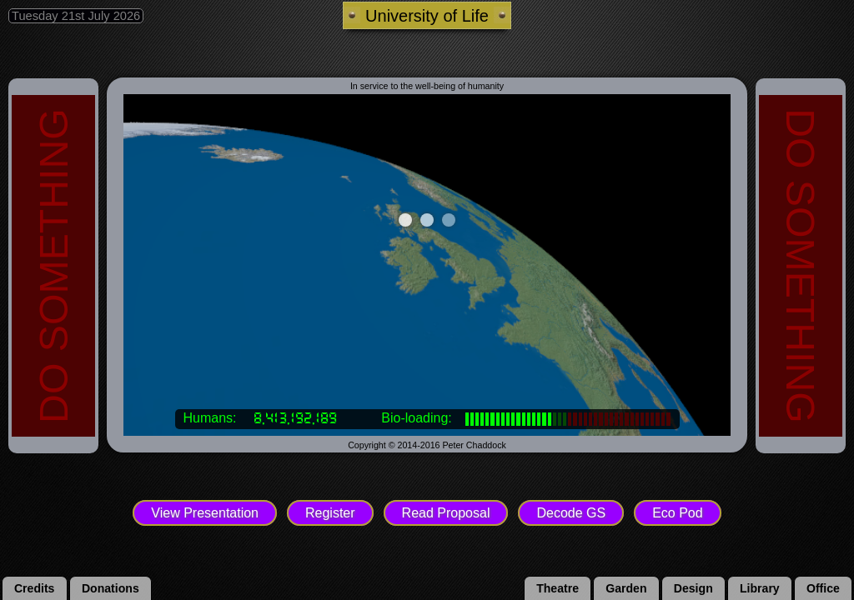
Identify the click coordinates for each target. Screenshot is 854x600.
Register (330, 513)
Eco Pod (677, 513)
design (693, 588)
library (760, 588)
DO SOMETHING (53, 265)
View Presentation (205, 513)
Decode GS (570, 513)
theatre (557, 588)
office (823, 588)
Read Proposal (446, 513)
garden (625, 588)
